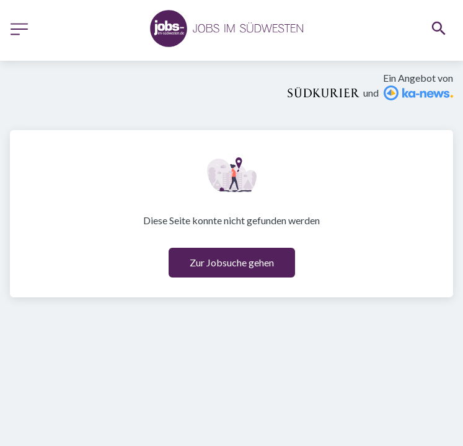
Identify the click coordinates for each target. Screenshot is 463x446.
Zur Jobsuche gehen (232, 262)
